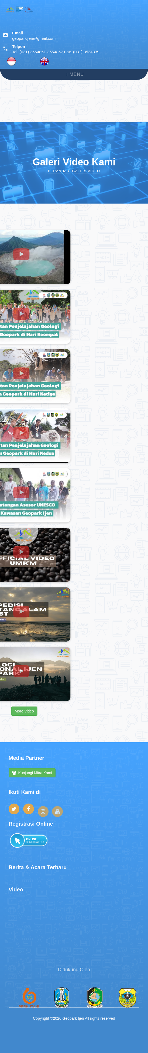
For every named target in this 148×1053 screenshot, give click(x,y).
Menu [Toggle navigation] (75, 74)
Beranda (59, 171)
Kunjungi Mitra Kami (32, 775)
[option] (25, 1004)
